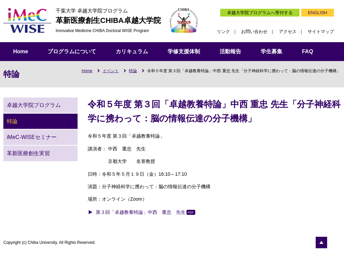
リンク (223, 31)
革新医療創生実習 (28, 153)
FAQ (307, 51)
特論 (133, 70)
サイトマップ (321, 31)
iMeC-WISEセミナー (32, 137)
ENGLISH (317, 12)
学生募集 (271, 51)
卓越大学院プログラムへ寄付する (260, 12)
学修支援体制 (184, 51)
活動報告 (230, 51)
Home (20, 51)
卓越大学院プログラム (34, 105)
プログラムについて (72, 51)
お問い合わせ (254, 31)
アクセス (287, 31)
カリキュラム (132, 51)
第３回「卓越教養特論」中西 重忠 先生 (140, 212)
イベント (111, 70)
